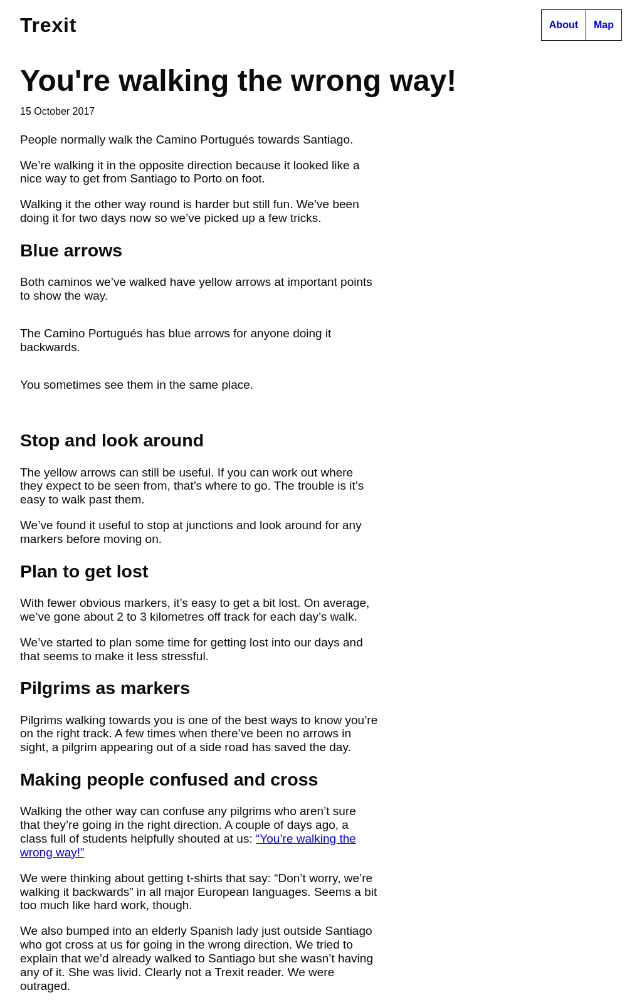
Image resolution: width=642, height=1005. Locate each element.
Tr (48, 25)
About (563, 24)
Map (604, 24)
